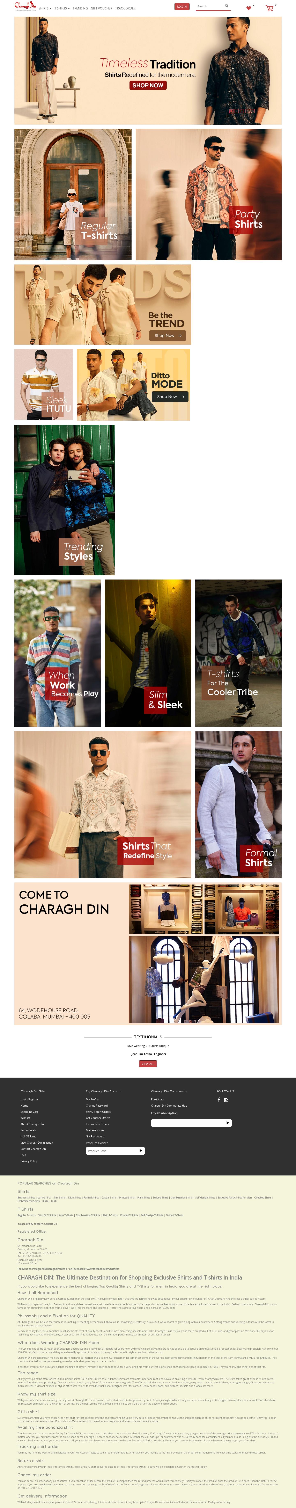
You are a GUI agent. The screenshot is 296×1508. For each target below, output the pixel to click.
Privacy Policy (29, 1161)
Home (24, 1105)
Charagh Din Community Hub (169, 1105)
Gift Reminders (95, 1136)
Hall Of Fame (28, 1136)
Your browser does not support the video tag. (226, 279)
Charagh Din (30, 1239)
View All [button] (148, 1064)
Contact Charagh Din (33, 1149)
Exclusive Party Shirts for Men (235, 1197)
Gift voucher (101, 8)
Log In (182, 6)
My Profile (92, 1099)
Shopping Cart (29, 1112)
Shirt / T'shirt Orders (98, 1112)
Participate (157, 1099)
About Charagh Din (32, 1124)
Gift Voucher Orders (98, 1118)
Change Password (97, 1105)
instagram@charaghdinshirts (48, 1268)
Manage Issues (95, 1130)
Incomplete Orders (97, 1124)
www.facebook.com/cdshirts (103, 1268)
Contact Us (50, 1223)
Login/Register (29, 1099)
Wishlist (25, 1118)
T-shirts (62, 8)
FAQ (23, 1155)
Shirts (45, 8)
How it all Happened (37, 1292)
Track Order (125, 8)
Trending (80, 8)
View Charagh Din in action (37, 1142)
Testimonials (28, 1130)
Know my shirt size (36, 1394)
